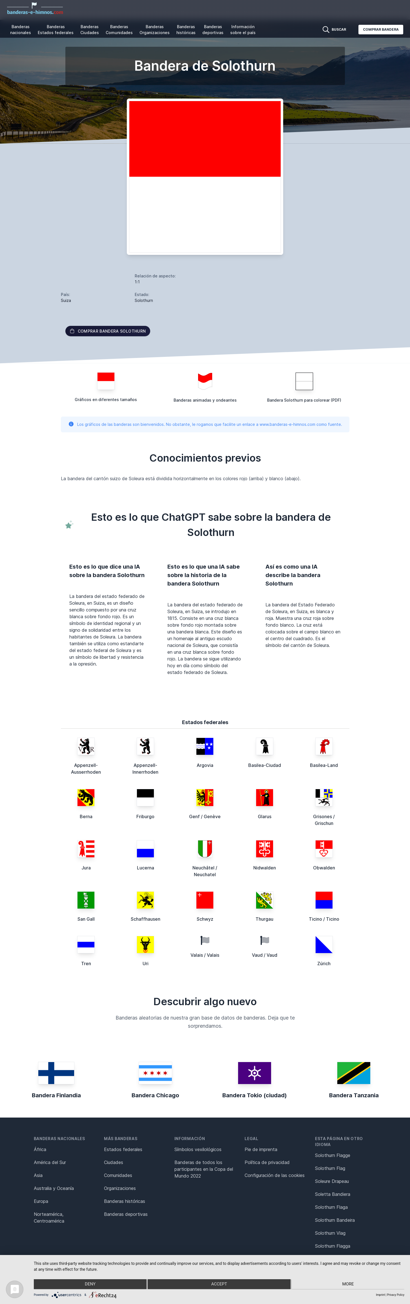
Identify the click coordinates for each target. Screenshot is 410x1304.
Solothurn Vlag (330, 1233)
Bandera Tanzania (354, 1095)
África (40, 1149)
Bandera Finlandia (56, 1095)
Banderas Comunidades (119, 29)
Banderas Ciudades (89, 29)
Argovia (205, 765)
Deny (89, 1284)
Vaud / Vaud (264, 955)
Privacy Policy (395, 1294)
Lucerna (145, 868)
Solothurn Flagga (332, 1246)
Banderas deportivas (212, 29)
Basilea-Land (324, 765)
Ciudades (113, 1162)
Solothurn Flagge (332, 1155)
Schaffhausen (145, 919)
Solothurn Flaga (331, 1207)
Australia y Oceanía (54, 1188)
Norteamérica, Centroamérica (49, 1217)
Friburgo (145, 816)
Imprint (380, 1294)
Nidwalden (264, 868)
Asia (38, 1175)
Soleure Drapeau (332, 1181)
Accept (219, 1284)
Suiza (66, 300)
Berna (86, 816)
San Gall (86, 919)
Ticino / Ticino (324, 919)
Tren (86, 963)
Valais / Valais (204, 955)
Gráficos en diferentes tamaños (106, 399)
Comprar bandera (381, 29)
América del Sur (50, 1162)
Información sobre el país (243, 29)
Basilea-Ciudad (264, 765)
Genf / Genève (205, 816)
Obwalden (324, 868)
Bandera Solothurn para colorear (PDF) (304, 400)
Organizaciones (120, 1188)
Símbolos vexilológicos (197, 1149)
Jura (86, 868)
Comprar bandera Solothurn (108, 331)
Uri (146, 963)
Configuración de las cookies (275, 1175)
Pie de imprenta (261, 1149)
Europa (41, 1201)
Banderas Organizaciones (154, 29)
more (349, 1284)
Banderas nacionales (20, 29)
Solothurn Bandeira (335, 1220)
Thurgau (264, 919)
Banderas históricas (186, 29)
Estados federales (123, 1149)
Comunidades (118, 1175)
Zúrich (324, 963)
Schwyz (205, 919)
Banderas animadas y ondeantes (205, 400)
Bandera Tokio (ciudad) (254, 1095)
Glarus (264, 816)
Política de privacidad (267, 1162)
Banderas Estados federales (56, 29)
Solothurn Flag (330, 1168)
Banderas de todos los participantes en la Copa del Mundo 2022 (203, 1169)
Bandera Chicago (155, 1095)
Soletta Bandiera (332, 1194)
